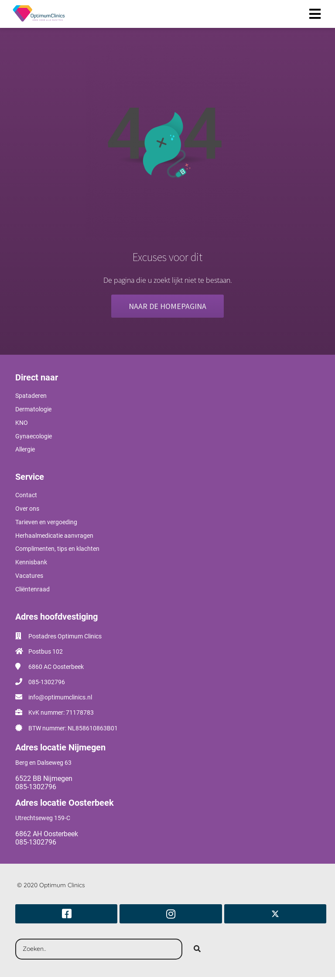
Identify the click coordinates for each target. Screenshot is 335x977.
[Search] (197, 949)
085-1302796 (46, 681)
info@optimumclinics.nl (60, 697)
